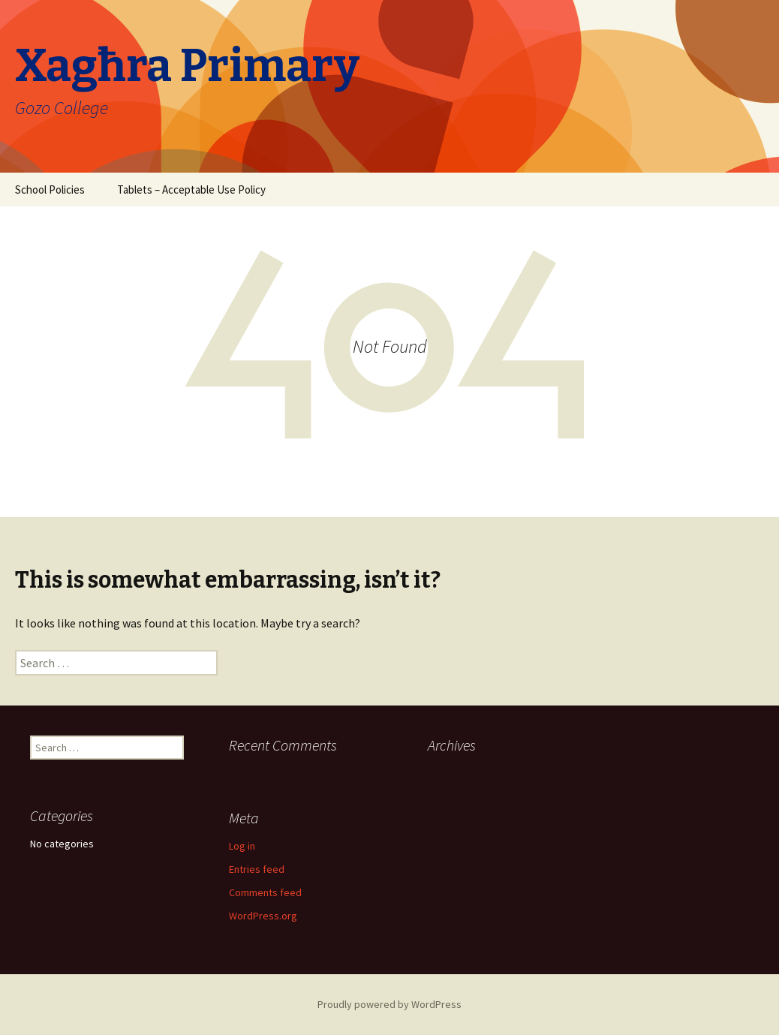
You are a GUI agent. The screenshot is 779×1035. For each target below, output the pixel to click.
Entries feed (256, 869)
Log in (242, 846)
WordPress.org (263, 915)
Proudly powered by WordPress (389, 1004)
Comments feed (265, 892)
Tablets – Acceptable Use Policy (191, 189)
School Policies (50, 189)
